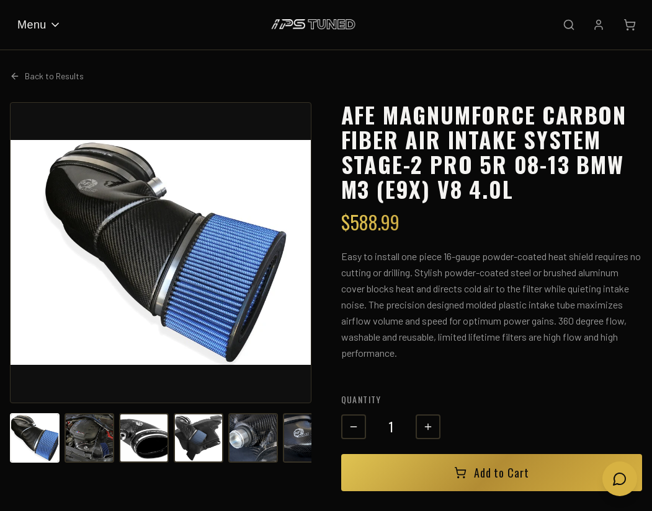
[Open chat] (619, 478)
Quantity (361, 399)
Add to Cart (491, 473)
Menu (39, 25)
